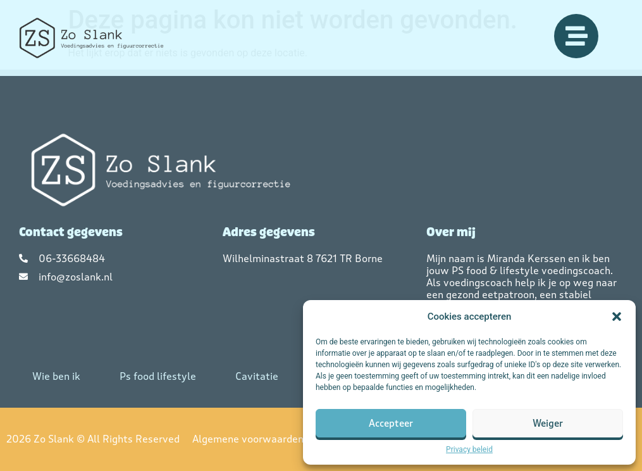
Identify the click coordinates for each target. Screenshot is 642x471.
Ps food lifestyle (158, 376)
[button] (616, 316)
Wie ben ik (56, 376)
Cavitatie (256, 376)
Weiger (548, 423)
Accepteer (391, 423)
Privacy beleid (469, 449)
